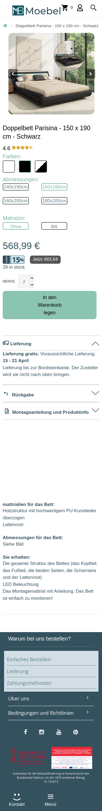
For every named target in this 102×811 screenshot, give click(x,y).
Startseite (5, 25)
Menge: (9, 281)
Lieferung (17, 671)
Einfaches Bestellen (29, 659)
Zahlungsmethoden (29, 683)
